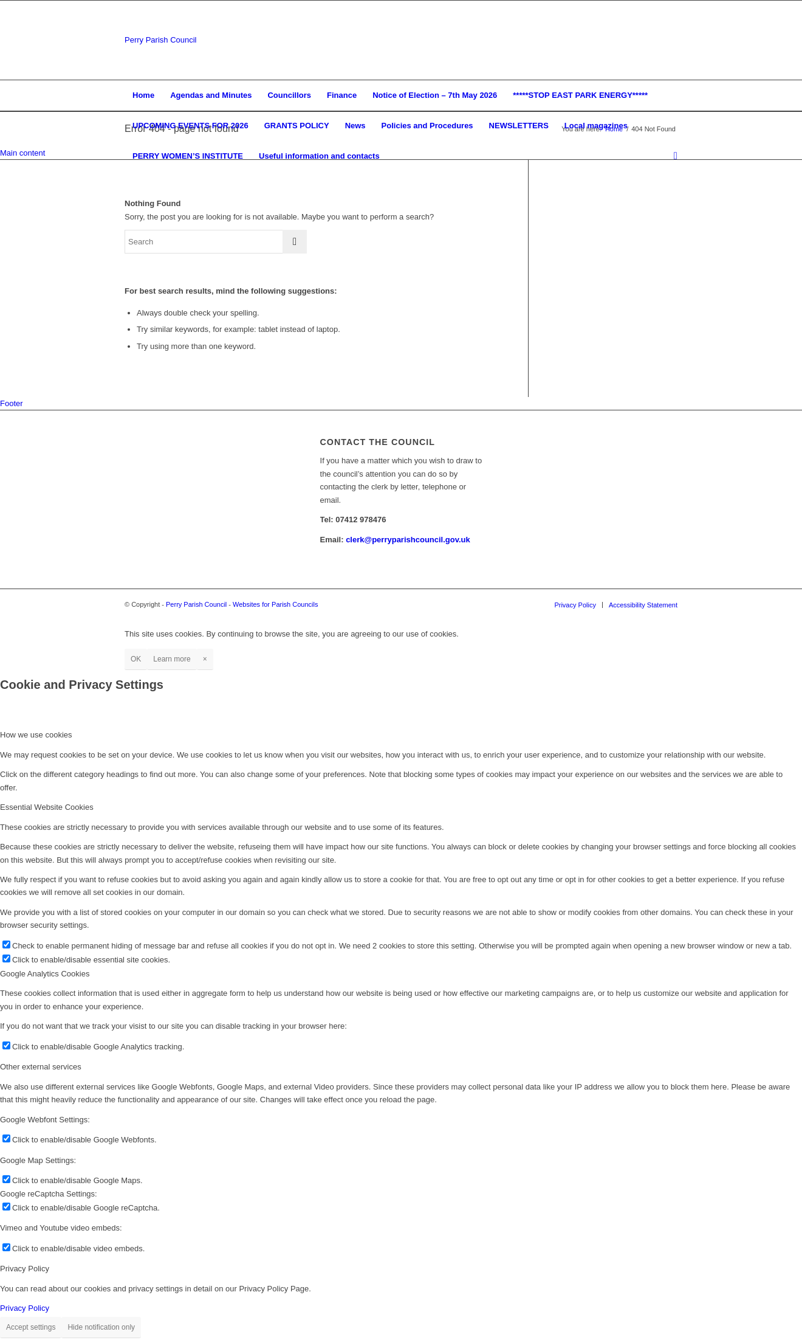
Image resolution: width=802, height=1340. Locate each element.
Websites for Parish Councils (275, 604)
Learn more (171, 659)
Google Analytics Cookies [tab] (44, 973)
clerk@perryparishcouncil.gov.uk (408, 539)
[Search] (671, 156)
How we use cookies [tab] (36, 734)
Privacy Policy (24, 1308)
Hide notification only (101, 1327)
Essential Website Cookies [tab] (47, 807)
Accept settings (30, 1327)
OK (136, 659)
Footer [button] (11, 403)
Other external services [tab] (40, 1066)
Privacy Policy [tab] (24, 1268)
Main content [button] (22, 152)
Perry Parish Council (161, 39)
